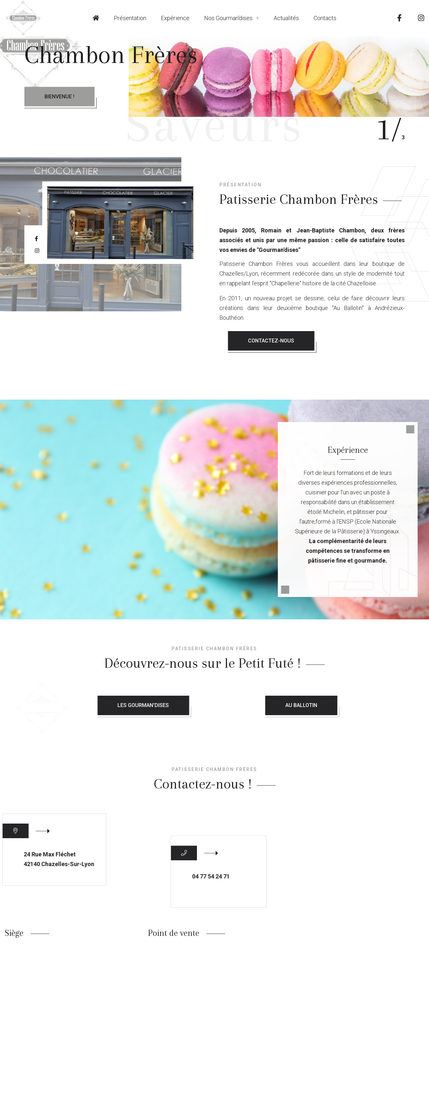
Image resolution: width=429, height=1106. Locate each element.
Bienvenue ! (59, 96)
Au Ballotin (366, 705)
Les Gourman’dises (224, 705)
